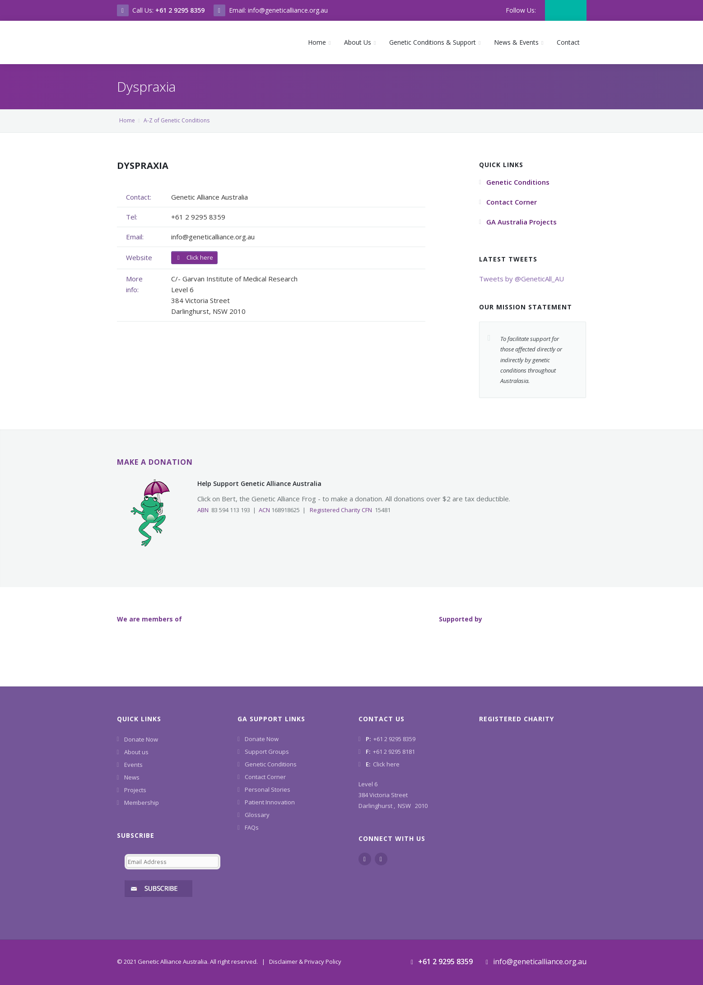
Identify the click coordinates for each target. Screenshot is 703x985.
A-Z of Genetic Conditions (177, 120)
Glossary (257, 815)
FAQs (252, 827)
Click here (194, 257)
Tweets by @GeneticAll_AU (521, 278)
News (132, 777)
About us (136, 752)
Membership (141, 802)
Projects (135, 790)
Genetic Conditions (271, 764)
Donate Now (141, 739)
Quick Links (139, 718)
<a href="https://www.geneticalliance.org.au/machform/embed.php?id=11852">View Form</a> (170, 872)
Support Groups (267, 751)
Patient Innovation (270, 802)
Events (133, 765)
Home (127, 120)
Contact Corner (265, 777)
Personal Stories (267, 789)
